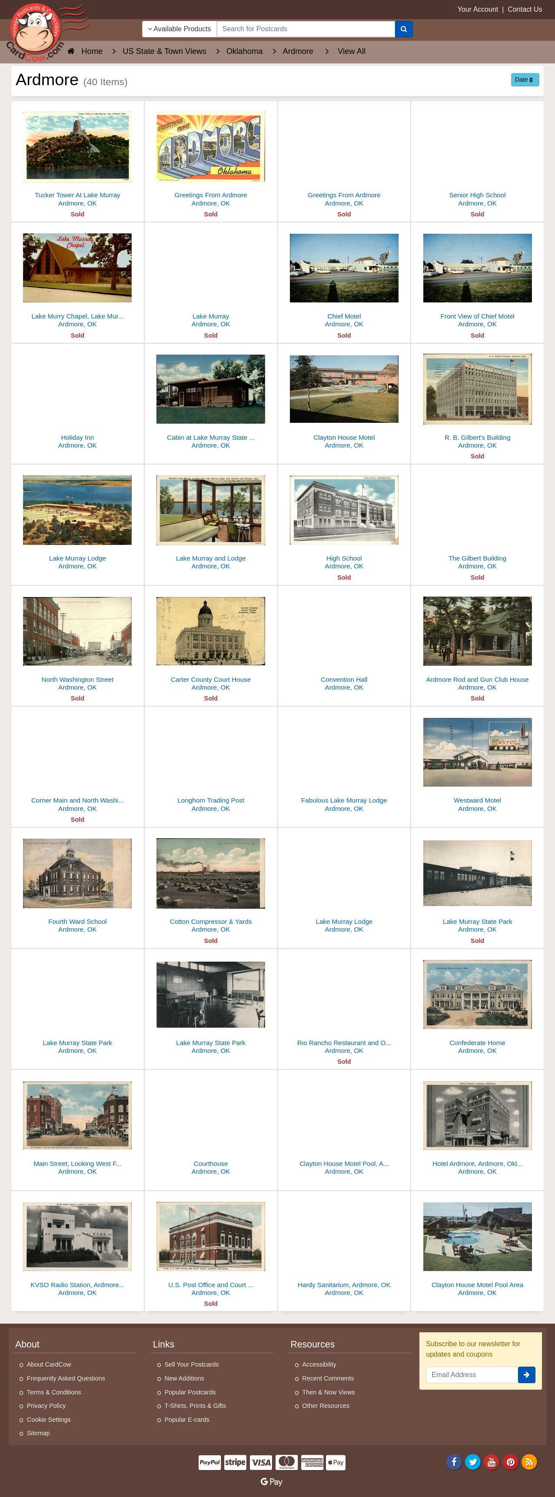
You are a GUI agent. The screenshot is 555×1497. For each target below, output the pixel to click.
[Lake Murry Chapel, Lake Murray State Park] (77, 277)
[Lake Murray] (211, 277)
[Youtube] (492, 1461)
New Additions (184, 1378)
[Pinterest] (511, 1461)
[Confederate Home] (477, 1004)
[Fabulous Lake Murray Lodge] (344, 761)
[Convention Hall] (344, 641)
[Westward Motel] (477, 761)
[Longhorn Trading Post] (211, 761)
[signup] (526, 1375)
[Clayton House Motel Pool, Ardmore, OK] (344, 1125)
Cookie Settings (49, 1419)
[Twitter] (473, 1461)
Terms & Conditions (54, 1392)
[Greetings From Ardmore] (211, 156)
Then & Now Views (328, 1392)
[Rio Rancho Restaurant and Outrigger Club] (344, 1004)
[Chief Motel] (344, 277)
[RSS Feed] (529, 1461)
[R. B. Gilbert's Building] (477, 398)
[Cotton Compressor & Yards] (211, 883)
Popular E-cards (187, 1419)
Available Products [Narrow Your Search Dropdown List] (179, 29)
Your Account (478, 9)
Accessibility (319, 1364)
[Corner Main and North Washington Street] (77, 761)
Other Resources (326, 1405)
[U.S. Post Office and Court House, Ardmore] (211, 1246)
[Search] (404, 29)
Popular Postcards (190, 1392)
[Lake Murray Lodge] (77, 519)
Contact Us (525, 9)
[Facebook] (454, 1461)
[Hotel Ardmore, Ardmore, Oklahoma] (477, 1125)
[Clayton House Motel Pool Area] (477, 1246)
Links (164, 1344)
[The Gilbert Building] (477, 519)
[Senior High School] (477, 156)
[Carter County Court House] (211, 641)
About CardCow (49, 1364)
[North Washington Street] (77, 641)
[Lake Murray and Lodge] (211, 519)
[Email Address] (472, 1375)
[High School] (344, 519)
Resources (313, 1344)
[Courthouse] (211, 1125)
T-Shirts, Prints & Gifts (195, 1405)
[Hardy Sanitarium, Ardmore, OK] (344, 1246)
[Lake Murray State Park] (477, 883)
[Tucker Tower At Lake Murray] (77, 156)
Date (524, 79)
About (27, 1344)
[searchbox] (306, 29)
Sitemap (38, 1433)
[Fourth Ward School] (77, 883)
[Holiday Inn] (77, 398)
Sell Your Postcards (192, 1364)
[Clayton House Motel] (344, 398)
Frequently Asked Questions (66, 1378)
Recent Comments (328, 1378)
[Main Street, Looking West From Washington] (77, 1125)
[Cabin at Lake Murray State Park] (211, 398)
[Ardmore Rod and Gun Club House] (477, 641)
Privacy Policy (46, 1405)
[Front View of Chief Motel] (477, 277)
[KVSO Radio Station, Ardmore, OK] (77, 1246)
